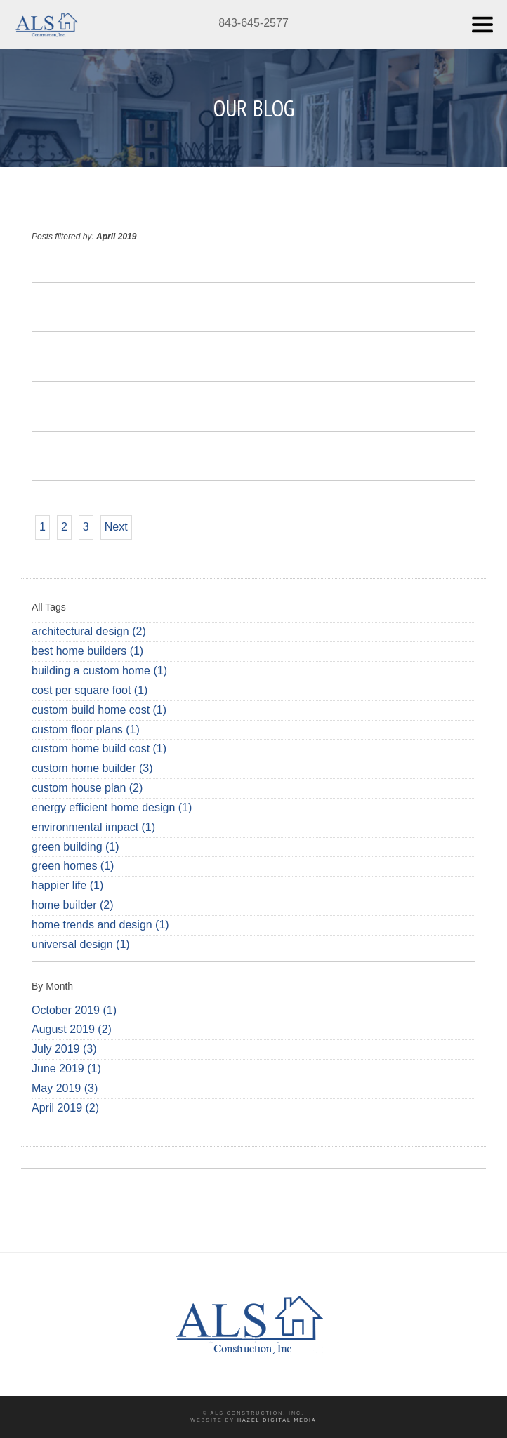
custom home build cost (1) (99, 748)
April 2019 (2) (65, 1108)
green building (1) (75, 847)
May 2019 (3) (65, 1088)
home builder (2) (73, 905)
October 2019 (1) (74, 1010)
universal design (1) (81, 944)
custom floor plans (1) (86, 729)
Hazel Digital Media (277, 1420)
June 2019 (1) (66, 1068)
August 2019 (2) (72, 1029)
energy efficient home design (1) (112, 807)
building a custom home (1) (99, 671)
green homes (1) (73, 866)
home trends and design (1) (100, 925)
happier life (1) (67, 885)
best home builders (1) (87, 651)
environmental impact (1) (93, 827)
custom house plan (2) (87, 788)
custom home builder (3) (92, 768)
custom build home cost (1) (99, 710)
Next (116, 527)
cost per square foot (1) (89, 690)
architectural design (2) (89, 631)
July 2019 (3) (64, 1049)
